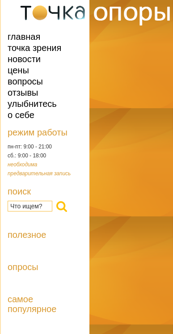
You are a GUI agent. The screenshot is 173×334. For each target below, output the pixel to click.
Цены (18, 70)
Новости (24, 59)
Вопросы (25, 81)
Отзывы (23, 92)
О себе (21, 115)
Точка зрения (34, 48)
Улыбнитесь (32, 104)
